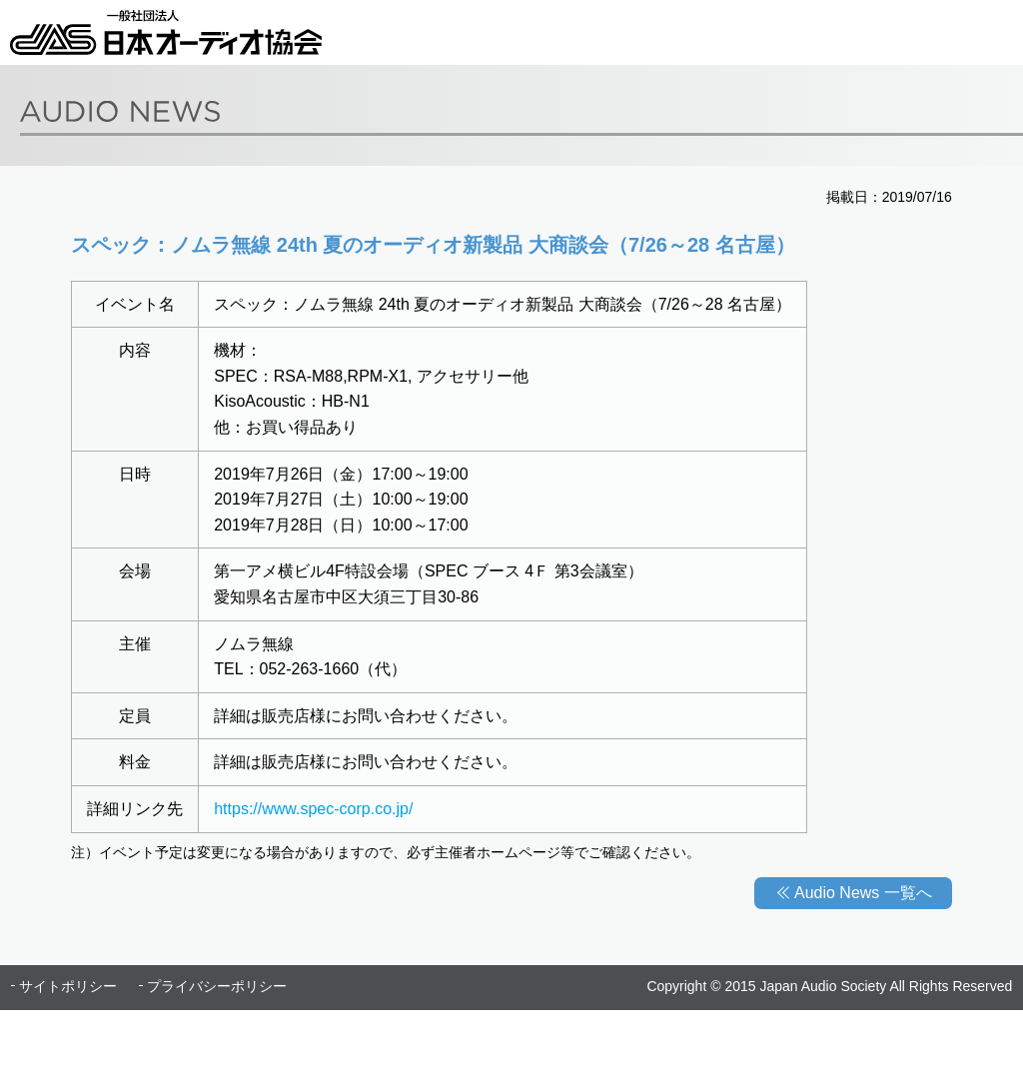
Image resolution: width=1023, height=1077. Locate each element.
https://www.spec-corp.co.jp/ (313, 808)
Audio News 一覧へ (863, 892)
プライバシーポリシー (217, 986)
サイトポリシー (68, 986)
